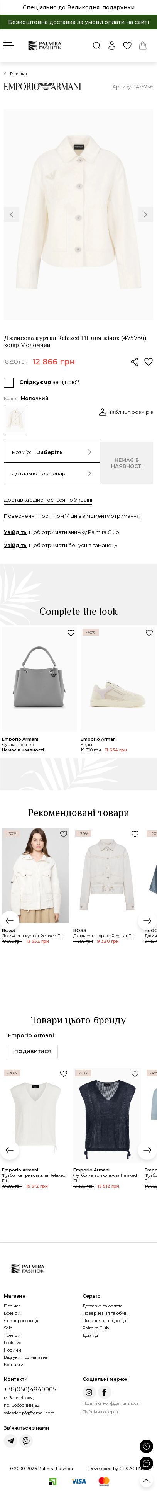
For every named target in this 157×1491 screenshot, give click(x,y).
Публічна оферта (100, 1411)
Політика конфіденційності (111, 1403)
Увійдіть (15, 532)
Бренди (12, 1313)
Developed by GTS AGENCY (118, 1468)
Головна (18, 74)
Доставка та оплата (103, 1306)
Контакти (14, 1364)
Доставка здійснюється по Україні (48, 499)
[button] (11, 214)
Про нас (12, 1306)
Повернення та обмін (106, 1313)
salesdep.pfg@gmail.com (29, 1413)
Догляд (90, 1335)
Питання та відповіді (105, 1320)
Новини (12, 1350)
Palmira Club (96, 1328)
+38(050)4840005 (30, 1389)
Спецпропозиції (21, 1320)
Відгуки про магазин (26, 1357)
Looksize (12, 1342)
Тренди (12, 1335)
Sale (8, 1328)
